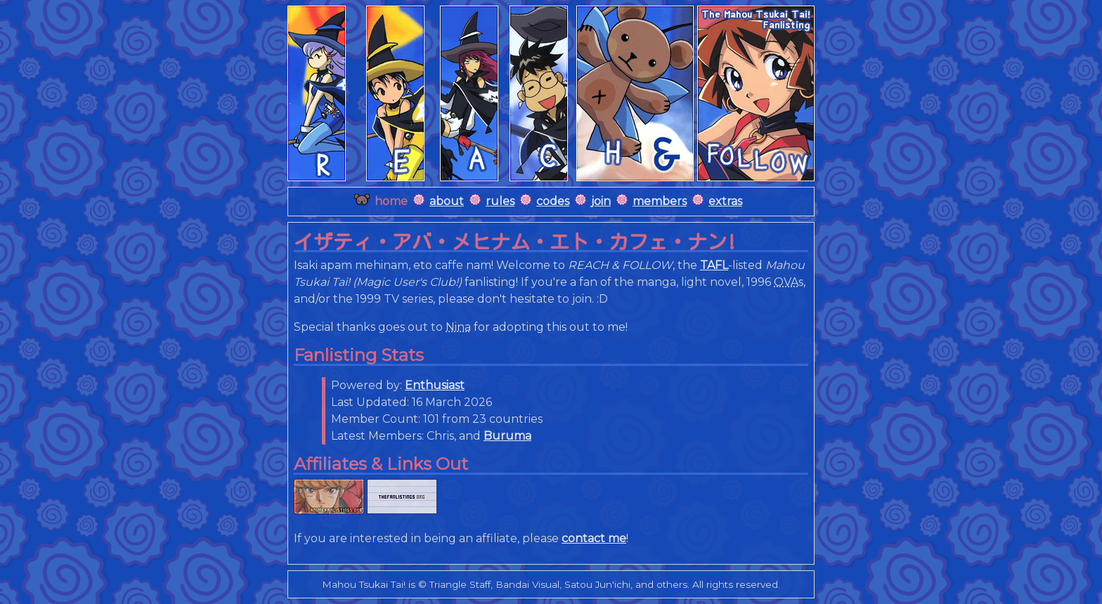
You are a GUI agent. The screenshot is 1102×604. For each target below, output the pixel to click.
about (446, 201)
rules (500, 201)
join (601, 201)
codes (552, 201)
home (391, 201)
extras (725, 201)
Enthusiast (435, 385)
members (660, 201)
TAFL (714, 265)
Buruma (507, 435)
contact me (594, 538)
